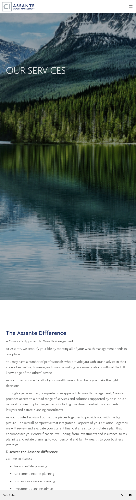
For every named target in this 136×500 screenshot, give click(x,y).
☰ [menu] (130, 6)
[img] (68, 150)
